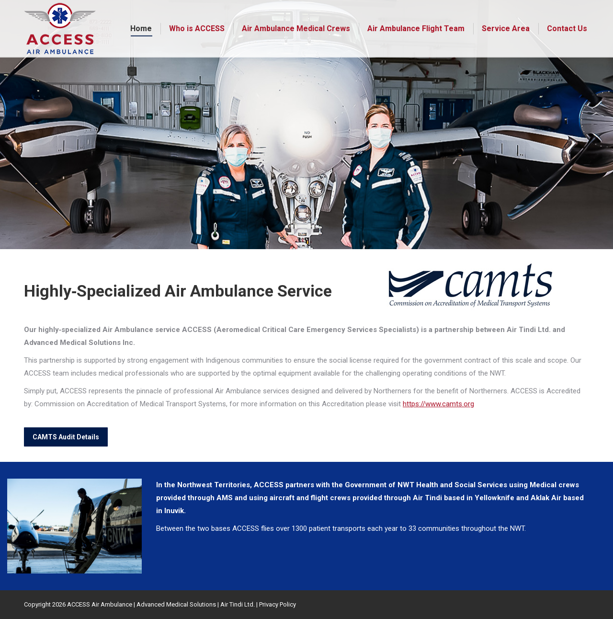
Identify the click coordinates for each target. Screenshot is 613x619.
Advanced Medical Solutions (176, 604)
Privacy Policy (277, 604)
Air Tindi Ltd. (237, 604)
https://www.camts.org (438, 404)
